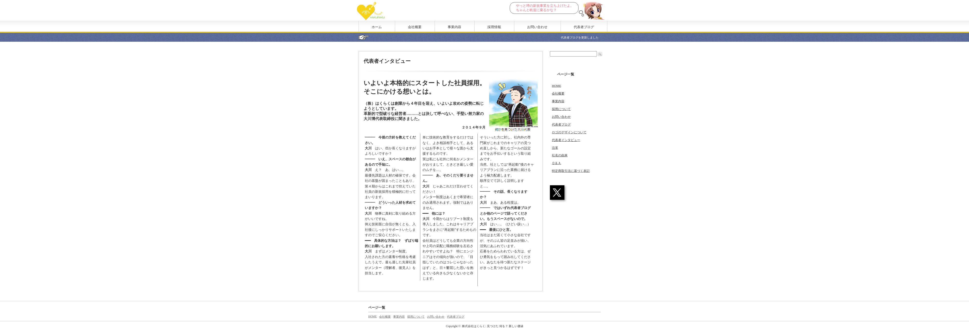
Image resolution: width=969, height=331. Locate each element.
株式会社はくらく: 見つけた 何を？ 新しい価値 (492, 326)
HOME (556, 86)
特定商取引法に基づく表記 (571, 171)
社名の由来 (560, 155)
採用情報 (494, 27)
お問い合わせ (537, 27)
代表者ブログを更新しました (585, 37)
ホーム (377, 27)
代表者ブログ (584, 27)
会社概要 (415, 27)
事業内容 (454, 27)
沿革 (555, 148)
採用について (561, 109)
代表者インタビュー (566, 140)
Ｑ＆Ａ (556, 163)
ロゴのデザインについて (569, 132)
